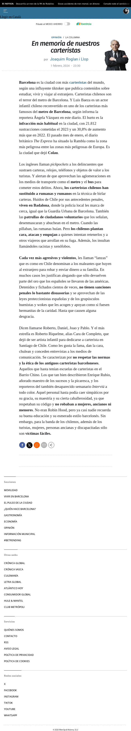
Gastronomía (13, 515)
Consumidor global (17, 594)
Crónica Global (14, 563)
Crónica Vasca (13, 569)
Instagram (11, 696)
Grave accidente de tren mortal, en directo (79, 3)
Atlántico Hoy (13, 588)
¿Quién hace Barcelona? (20, 509)
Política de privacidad (19, 655)
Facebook (10, 690)
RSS (6, 642)
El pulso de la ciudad (18, 502)
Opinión (56, 37)
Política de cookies (17, 661)
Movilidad (11, 490)
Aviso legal (11, 648)
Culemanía (11, 575)
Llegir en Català (10, 17)
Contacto (10, 636)
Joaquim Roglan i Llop (69, 59)
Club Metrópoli (14, 607)
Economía (10, 521)
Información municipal (19, 534)
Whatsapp (10, 715)
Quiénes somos (14, 630)
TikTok (8, 703)
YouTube (9, 709)
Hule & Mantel (13, 600)
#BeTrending (12, 540)
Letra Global (12, 582)
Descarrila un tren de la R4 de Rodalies (35, 3)
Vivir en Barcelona (16, 496)
